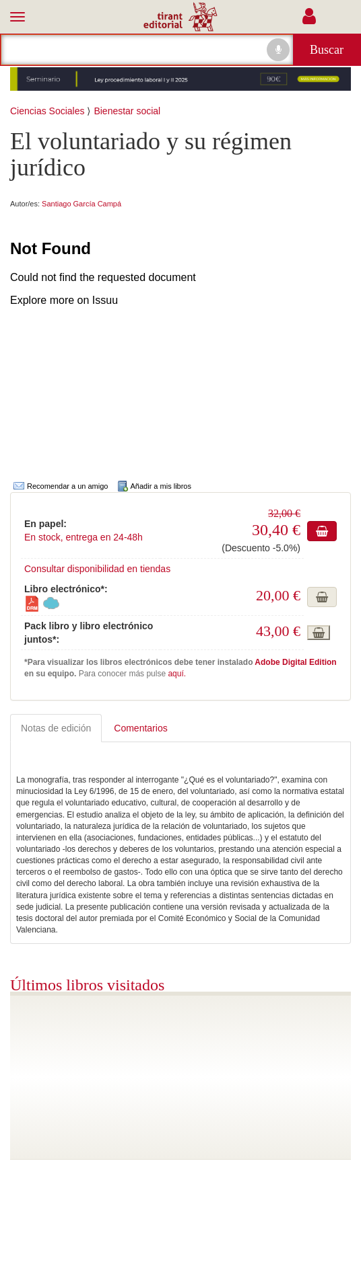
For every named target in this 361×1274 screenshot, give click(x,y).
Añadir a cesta (322, 531)
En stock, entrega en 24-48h (83, 537)
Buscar (326, 49)
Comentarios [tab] (140, 728)
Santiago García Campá (81, 204)
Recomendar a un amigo (68, 486)
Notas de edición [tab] (56, 728)
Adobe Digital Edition (295, 662)
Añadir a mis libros (161, 486)
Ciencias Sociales (47, 111)
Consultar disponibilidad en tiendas (97, 568)
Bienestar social (127, 111)
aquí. (177, 673)
